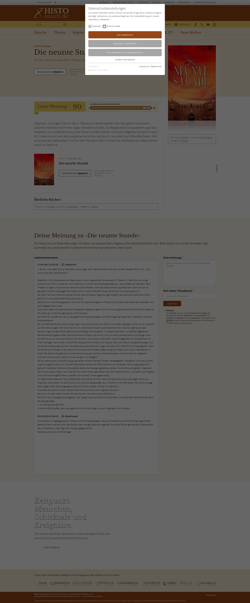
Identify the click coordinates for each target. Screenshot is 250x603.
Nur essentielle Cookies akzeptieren (125, 52)
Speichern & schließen (125, 43)
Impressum (144, 66)
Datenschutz (156, 66)
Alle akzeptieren (125, 34)
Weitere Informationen (125, 59)
